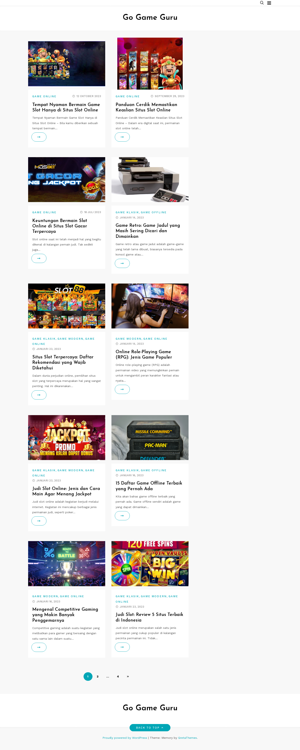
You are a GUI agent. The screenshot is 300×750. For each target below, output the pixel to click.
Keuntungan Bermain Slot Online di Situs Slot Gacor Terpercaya (60, 232)
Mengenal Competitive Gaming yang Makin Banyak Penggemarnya (65, 620)
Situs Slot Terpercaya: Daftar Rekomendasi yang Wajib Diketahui (63, 368)
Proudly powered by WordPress (125, 743)
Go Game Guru (150, 18)
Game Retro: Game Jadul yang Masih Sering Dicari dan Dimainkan (148, 236)
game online (44, 96)
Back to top (150, 733)
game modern (70, 344)
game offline (154, 218)
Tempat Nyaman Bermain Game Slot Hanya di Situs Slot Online (64, 110)
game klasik (127, 218)
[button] (262, 3)
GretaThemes (187, 743)
